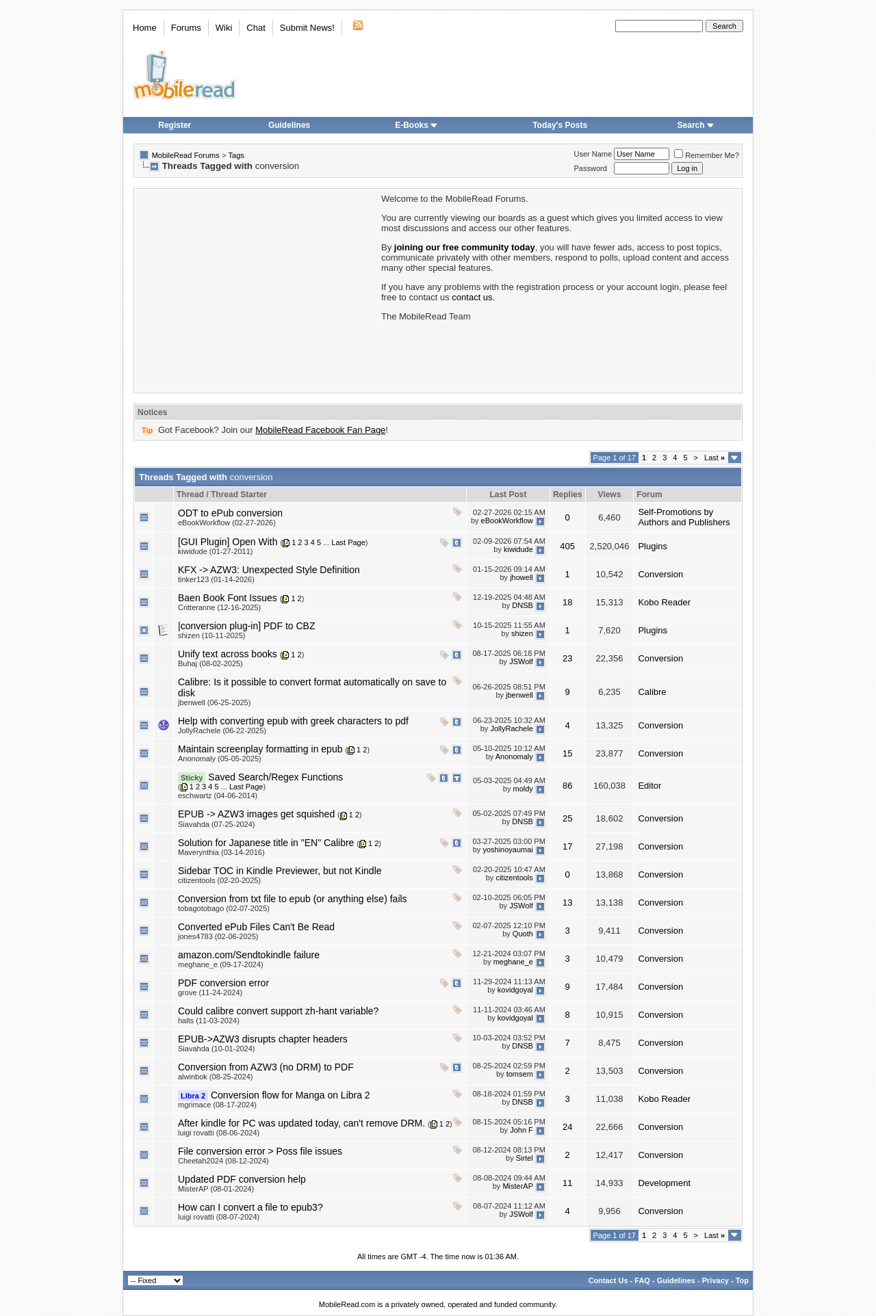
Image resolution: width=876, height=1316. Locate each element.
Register (174, 125)
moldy (522, 789)
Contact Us (608, 1280)
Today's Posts (559, 125)
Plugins (652, 546)
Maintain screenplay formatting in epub (260, 748)
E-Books (416, 125)
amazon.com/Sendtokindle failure (249, 954)
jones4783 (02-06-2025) (218, 936)
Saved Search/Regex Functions (275, 777)
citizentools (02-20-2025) (219, 880)
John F (521, 1131)
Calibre (652, 692)
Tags (236, 155)
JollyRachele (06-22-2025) (222, 730)
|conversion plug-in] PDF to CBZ (246, 625)
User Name (593, 154)
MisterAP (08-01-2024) (216, 1189)
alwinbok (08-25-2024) (215, 1076)
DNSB (522, 605)
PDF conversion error (223, 982)
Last (714, 457)
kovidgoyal (515, 990)
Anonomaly (514, 756)
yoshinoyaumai (507, 850)
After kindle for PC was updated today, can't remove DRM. (301, 1123)
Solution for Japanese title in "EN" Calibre (266, 842)
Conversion (660, 574)
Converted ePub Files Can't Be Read (256, 926)
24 (567, 1127)
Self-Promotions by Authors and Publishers (684, 517)
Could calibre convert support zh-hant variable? (278, 1010)
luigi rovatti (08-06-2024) (218, 1133)
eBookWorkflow (507, 520)
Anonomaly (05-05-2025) (219, 758)
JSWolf (521, 661)
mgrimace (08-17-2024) (217, 1105)
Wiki (224, 28)
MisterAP (517, 1187)
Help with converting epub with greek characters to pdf (293, 720)
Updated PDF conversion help (242, 1179)
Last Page (348, 542)
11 (567, 1183)
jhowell (521, 577)
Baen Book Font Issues (227, 597)
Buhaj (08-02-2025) (210, 663)
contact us (472, 297)
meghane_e (513, 962)
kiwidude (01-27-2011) (215, 551)
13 (567, 902)
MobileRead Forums (186, 155)
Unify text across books (227, 653)
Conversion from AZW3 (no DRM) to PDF (266, 1067)
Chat (255, 28)
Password (590, 168)
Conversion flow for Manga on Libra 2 (290, 1095)
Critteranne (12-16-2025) (219, 607)
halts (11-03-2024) (209, 1020)
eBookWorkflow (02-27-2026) (227, 522)
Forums (186, 28)
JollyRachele (511, 728)
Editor (649, 785)
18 (567, 602)
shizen (522, 633)
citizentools (513, 878)
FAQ (642, 1280)
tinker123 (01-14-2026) (216, 579)
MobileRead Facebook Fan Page (320, 430)
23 (567, 658)
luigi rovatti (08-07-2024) (218, 1217)
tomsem (519, 1074)
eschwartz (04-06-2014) (217, 795)
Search (696, 125)
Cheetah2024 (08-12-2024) (223, 1161)
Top (742, 1280)
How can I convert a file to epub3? (250, 1207)
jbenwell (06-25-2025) (214, 702)
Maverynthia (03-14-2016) (221, 852)
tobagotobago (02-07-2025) (224, 908)
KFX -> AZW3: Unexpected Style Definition (269, 569)
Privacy (715, 1280)
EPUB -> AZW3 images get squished (256, 813)
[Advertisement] (257, 289)
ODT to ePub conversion (230, 513)
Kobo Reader (664, 602)
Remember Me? (706, 155)
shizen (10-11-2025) (211, 635)
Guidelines (289, 125)
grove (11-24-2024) (210, 992)
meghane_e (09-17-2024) (220, 964)
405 (567, 546)
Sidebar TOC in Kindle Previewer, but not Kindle (280, 870)
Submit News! (307, 28)
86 (567, 785)
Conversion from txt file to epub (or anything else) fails (292, 898)
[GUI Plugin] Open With (228, 541)
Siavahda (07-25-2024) (216, 824)
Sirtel (524, 1159)
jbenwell (519, 695)
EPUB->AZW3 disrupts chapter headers (263, 1039)
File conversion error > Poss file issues (260, 1151)
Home (145, 28)
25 (567, 818)
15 (567, 753)
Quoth (523, 934)
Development (664, 1183)
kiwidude (518, 549)
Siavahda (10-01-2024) (216, 1048)
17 (567, 846)
